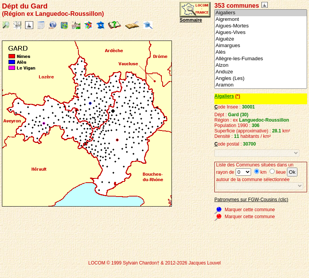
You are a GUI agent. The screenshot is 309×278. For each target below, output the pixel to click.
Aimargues (261, 45)
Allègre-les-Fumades (261, 59)
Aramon (261, 85)
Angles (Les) (261, 78)
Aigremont (261, 19)
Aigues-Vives (261, 32)
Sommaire (191, 20)
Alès (261, 52)
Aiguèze (261, 39)
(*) (237, 96)
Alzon (261, 65)
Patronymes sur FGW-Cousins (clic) (251, 199)
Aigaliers (261, 13)
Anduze (261, 72)
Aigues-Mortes (261, 26)
